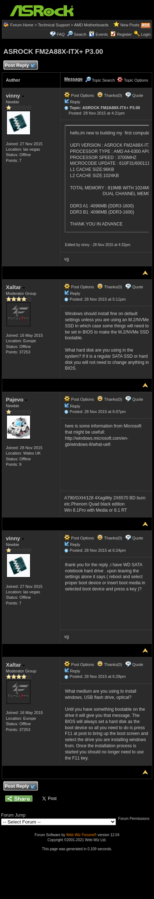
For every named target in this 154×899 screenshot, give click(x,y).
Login (146, 34)
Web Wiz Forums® (81, 835)
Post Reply (19, 66)
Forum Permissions (135, 819)
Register (124, 34)
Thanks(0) (109, 95)
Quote (137, 95)
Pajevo (17, 399)
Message (73, 79)
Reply (75, 102)
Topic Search (100, 80)
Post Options (79, 95)
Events (98, 34)
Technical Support (54, 25)
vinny (15, 96)
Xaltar (15, 287)
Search (80, 34)
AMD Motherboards (91, 25)
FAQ (61, 34)
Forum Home (21, 25)
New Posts (130, 25)
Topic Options (132, 80)
